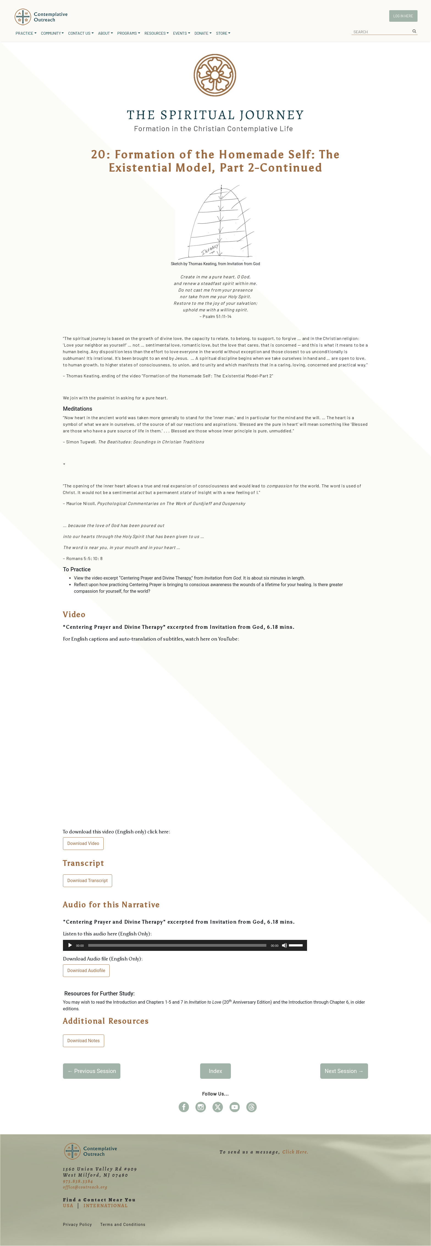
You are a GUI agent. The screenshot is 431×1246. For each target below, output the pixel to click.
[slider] (177, 945)
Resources (155, 33)
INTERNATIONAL (106, 1205)
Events (180, 33)
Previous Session (91, 1071)
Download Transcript (87, 880)
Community (51, 33)
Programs (127, 33)
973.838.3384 (78, 1181)
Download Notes (83, 1040)
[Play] (70, 945)
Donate (201, 33)
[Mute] (284, 945)
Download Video (83, 843)
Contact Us (79, 33)
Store (221, 33)
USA (68, 1205)
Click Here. (295, 1152)
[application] (185, 945)
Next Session (344, 1071)
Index (215, 1071)
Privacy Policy (77, 1224)
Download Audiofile (86, 970)
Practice (24, 33)
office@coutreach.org (85, 1187)
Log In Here (403, 16)
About (104, 33)
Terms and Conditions (123, 1224)
